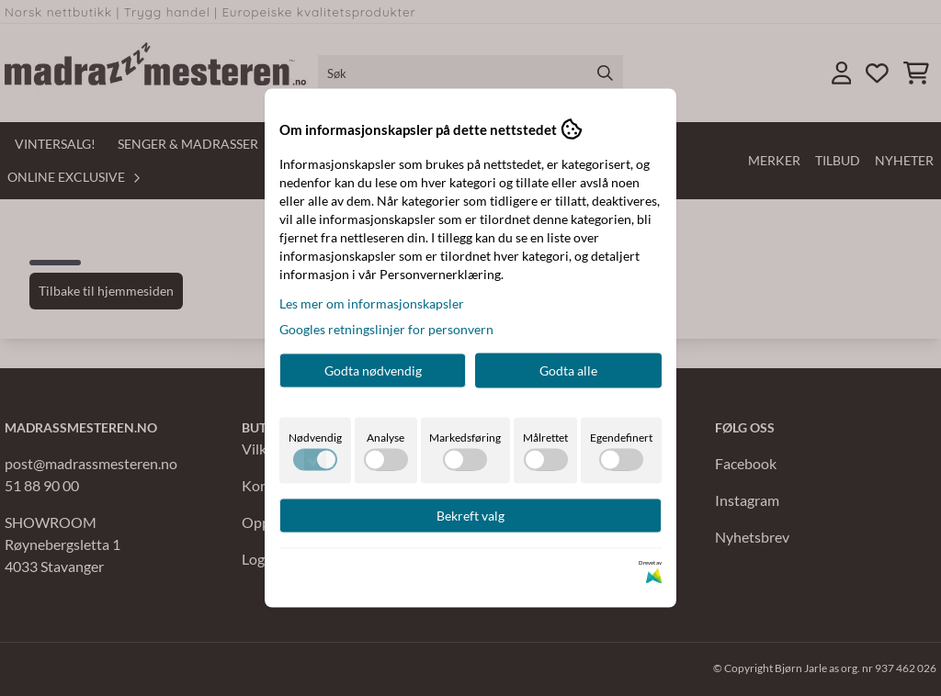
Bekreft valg (470, 515)
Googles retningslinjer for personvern (386, 329)
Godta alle (568, 370)
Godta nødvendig (373, 370)
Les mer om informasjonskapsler (371, 303)
